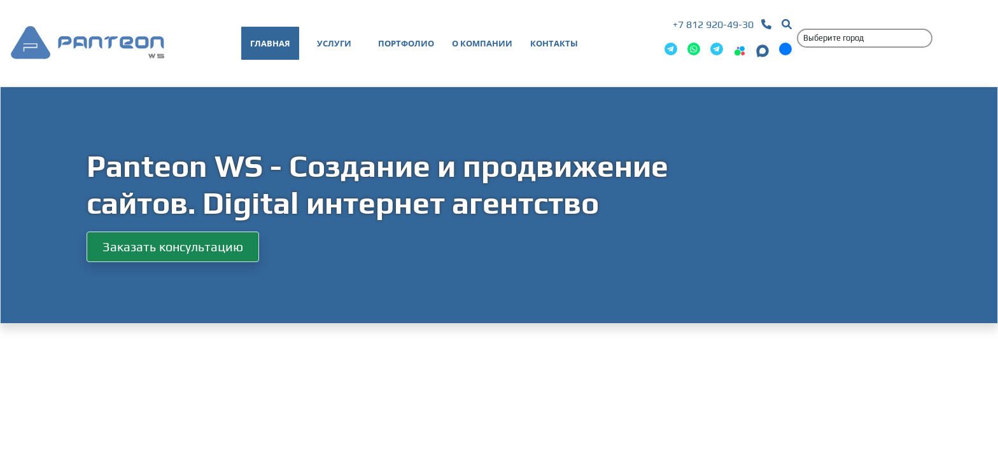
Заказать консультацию (172, 246)
